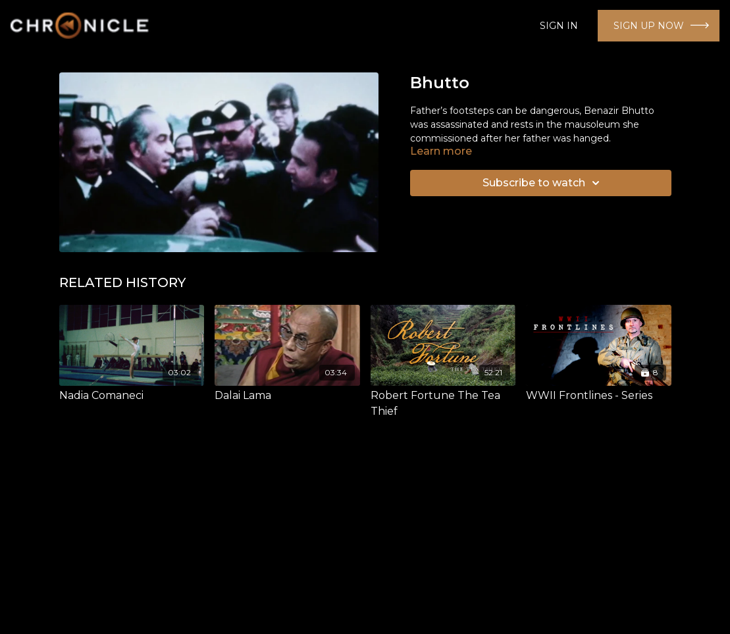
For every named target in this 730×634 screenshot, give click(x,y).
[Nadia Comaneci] (132, 396)
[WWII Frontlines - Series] (598, 396)
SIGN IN (559, 26)
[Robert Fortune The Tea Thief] (443, 403)
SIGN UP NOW (648, 26)
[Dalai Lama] (287, 396)
